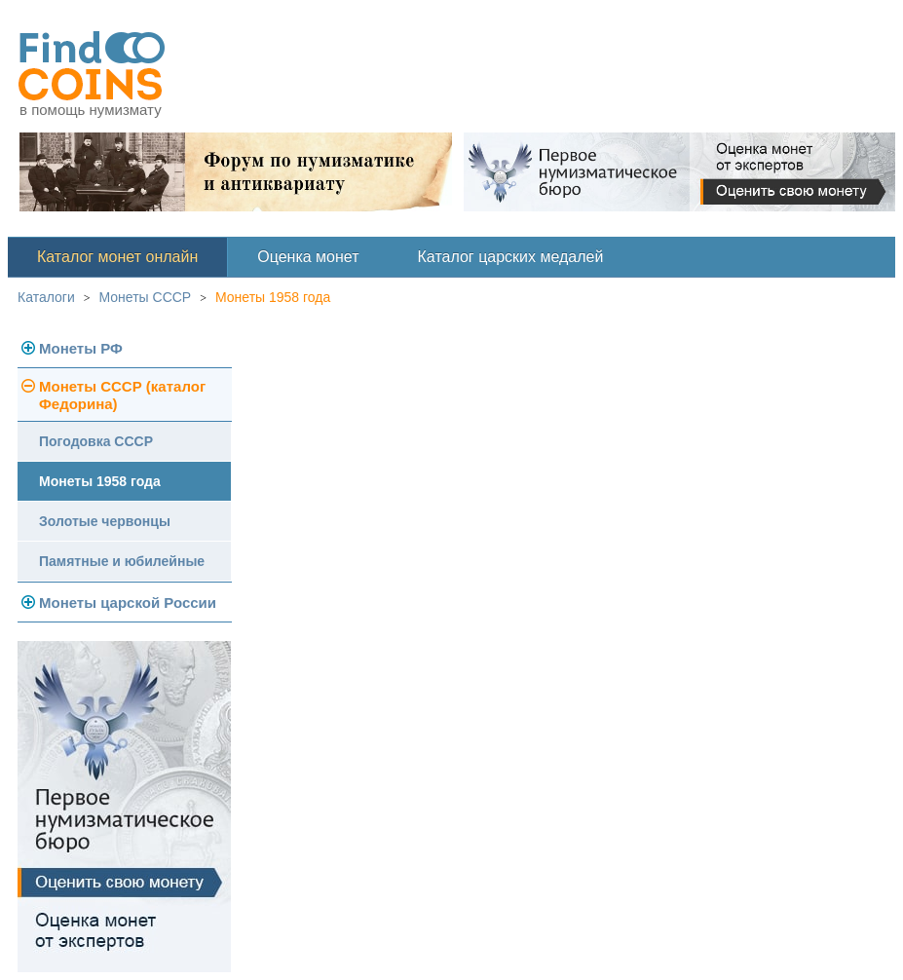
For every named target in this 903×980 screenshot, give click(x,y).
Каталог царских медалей (511, 256)
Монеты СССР (145, 297)
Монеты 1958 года (272, 297)
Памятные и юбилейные (122, 561)
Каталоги (46, 297)
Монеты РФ (81, 348)
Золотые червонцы (104, 521)
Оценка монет (307, 256)
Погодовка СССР (96, 441)
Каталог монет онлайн (117, 256)
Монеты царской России (127, 602)
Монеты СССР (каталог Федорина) (122, 395)
